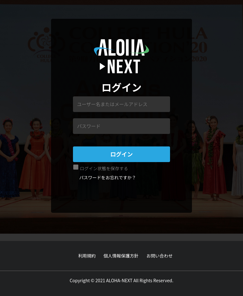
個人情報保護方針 (121, 256)
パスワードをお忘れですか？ (107, 177)
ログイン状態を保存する (104, 168)
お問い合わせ (160, 256)
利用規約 (87, 256)
